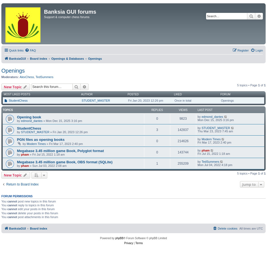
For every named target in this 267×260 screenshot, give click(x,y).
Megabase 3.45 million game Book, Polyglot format (60, 151)
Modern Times (36, 143)
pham (25, 154)
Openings (13, 71)
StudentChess (18, 100)
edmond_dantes (32, 120)
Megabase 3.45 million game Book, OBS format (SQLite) (65, 162)
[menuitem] (30, 50)
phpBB (119, 238)
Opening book (29, 117)
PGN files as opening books (40, 140)
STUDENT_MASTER (96, 100)
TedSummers (44, 77)
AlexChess (27, 77)
